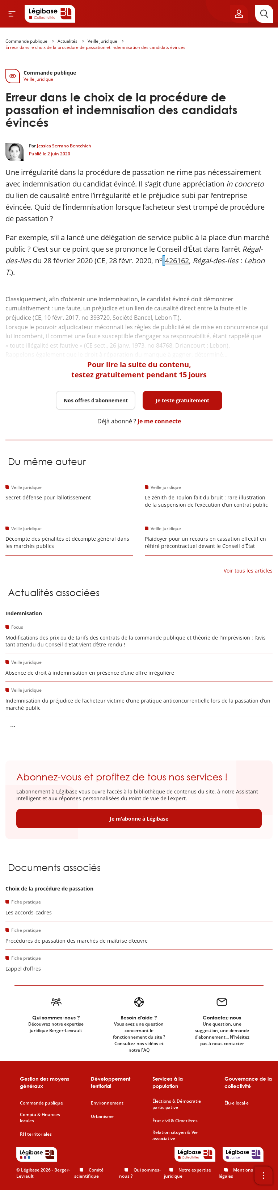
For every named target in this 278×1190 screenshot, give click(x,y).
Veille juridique (102, 41)
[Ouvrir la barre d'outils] (263, 1175)
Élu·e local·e (236, 1103)
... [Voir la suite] (13, 724)
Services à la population (167, 1082)
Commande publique (26, 41)
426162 (177, 260)
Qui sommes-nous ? (140, 1173)
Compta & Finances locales (40, 1118)
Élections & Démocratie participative (176, 1104)
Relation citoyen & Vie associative (175, 1135)
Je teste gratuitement (182, 400)
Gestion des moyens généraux (44, 1082)
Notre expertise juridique (187, 1173)
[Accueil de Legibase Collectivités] (50, 14)
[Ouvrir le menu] (12, 14)
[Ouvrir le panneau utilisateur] (239, 14)
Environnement (107, 1103)
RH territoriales (36, 1134)
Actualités (67, 41)
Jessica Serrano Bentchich (64, 146)
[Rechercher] (264, 14)
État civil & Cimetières (175, 1121)
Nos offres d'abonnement (96, 400)
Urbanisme (102, 1116)
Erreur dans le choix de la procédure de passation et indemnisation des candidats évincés (95, 47)
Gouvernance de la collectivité (248, 1082)
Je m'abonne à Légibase (139, 818)
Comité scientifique (89, 1173)
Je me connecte (159, 421)
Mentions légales (236, 1173)
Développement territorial (110, 1082)
